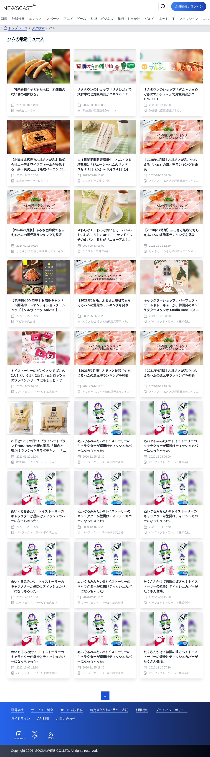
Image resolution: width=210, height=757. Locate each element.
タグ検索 (38, 28)
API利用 (43, 718)
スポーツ (52, 18)
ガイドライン (20, 718)
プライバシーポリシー (171, 710)
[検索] (162, 6)
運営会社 (17, 710)
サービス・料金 (42, 710)
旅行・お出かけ (129, 18)
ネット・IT (166, 18)
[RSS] (51, 735)
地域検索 (18, 18)
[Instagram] (19, 735)
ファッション (188, 18)
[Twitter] (35, 735)
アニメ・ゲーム (75, 18)
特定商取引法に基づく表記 (109, 710)
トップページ (15, 28)
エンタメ (35, 18)
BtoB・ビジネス (102, 18)
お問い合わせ (65, 718)
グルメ (149, 18)
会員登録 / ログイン (189, 6)
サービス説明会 (72, 710)
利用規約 (142, 710)
